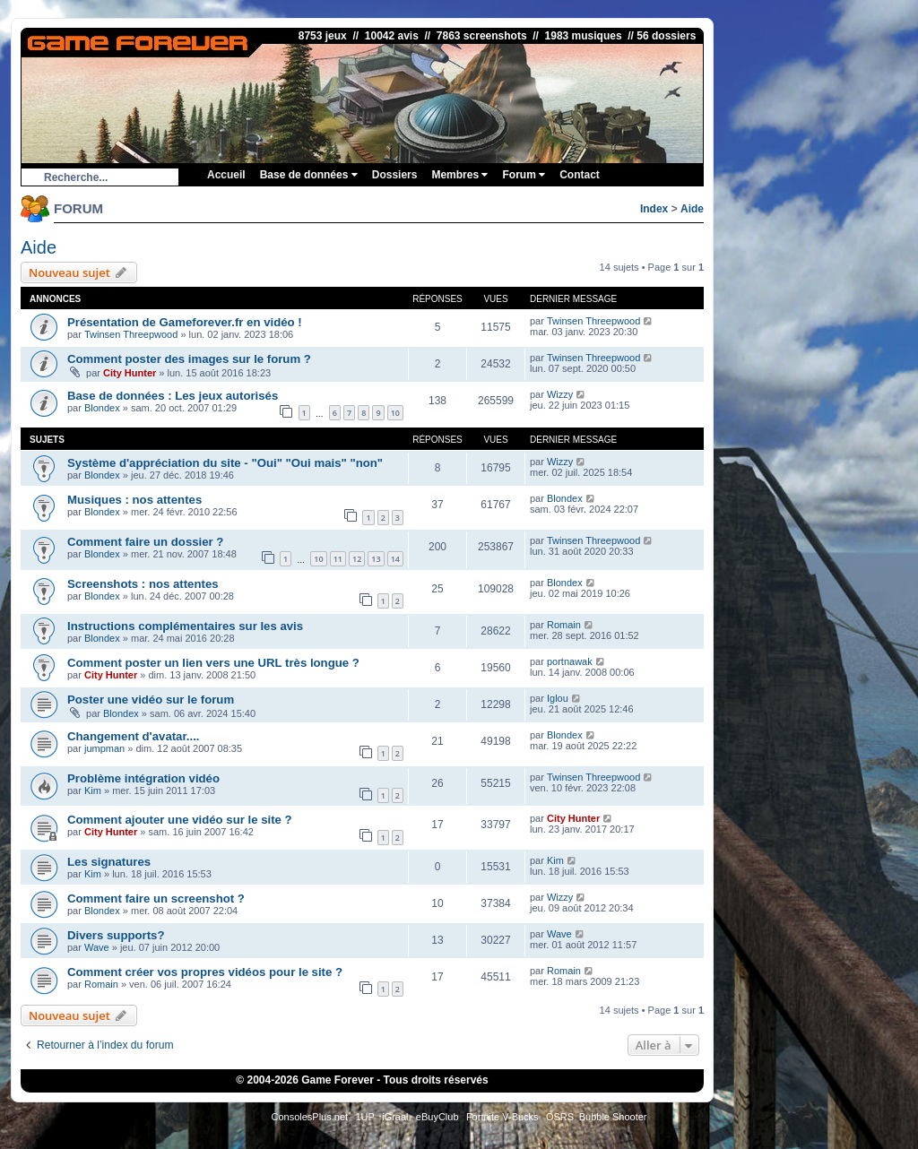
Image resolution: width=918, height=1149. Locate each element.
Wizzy (560, 394)
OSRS (560, 1116)
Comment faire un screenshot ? (156, 898)
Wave (96, 947)
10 (395, 413)
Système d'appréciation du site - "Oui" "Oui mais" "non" (225, 463)
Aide (692, 209)
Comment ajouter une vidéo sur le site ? (179, 819)
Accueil (226, 174)
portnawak (570, 661)
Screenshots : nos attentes (143, 584)
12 (356, 559)
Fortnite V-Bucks (502, 1116)
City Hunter (129, 372)
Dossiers (395, 174)
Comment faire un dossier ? (145, 542)
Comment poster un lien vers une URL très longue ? (213, 663)
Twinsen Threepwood (131, 334)
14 (395, 559)
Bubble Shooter (613, 1116)
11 (337, 559)
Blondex (102, 407)
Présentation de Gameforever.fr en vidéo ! (184, 322)
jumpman (104, 748)
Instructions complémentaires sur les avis (185, 626)
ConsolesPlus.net (309, 1116)
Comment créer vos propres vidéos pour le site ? (204, 972)
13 (375, 559)
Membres (459, 174)
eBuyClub (437, 1116)
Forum (523, 174)
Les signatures (109, 861)
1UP (364, 1116)
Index (654, 209)
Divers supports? (115, 935)
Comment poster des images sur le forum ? (189, 359)
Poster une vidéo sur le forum (150, 699)
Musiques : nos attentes (134, 499)
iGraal (395, 1116)
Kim (92, 790)
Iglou (557, 698)
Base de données (309, 174)
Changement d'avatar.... (133, 736)
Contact (579, 174)
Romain (564, 624)
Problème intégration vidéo (143, 778)
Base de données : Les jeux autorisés (172, 395)
